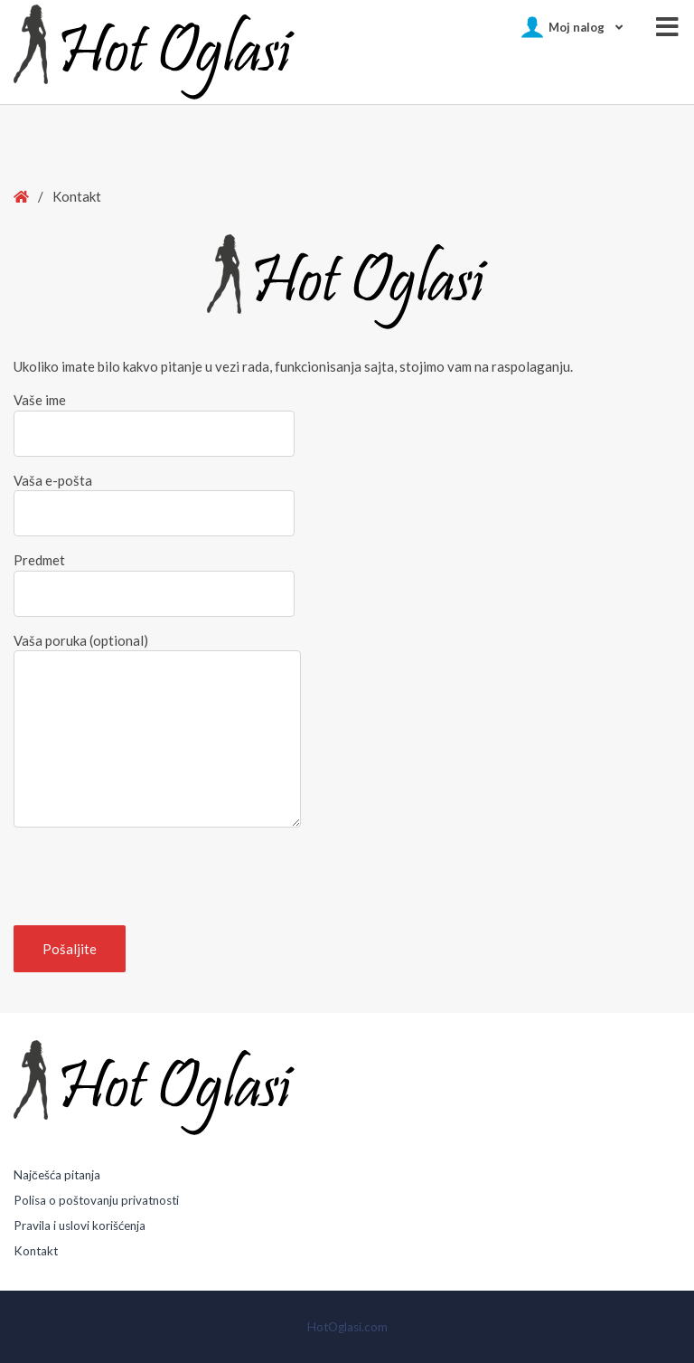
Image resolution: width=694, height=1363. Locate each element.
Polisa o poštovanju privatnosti (96, 1200)
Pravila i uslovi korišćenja (79, 1225)
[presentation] (151, 876)
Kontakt (36, 1251)
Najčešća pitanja (57, 1175)
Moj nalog (577, 27)
